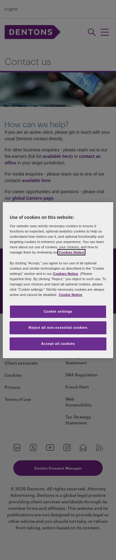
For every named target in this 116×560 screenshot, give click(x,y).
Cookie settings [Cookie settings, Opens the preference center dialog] (58, 311)
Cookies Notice (71, 252)
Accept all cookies (58, 343)
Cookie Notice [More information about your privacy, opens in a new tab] (70, 295)
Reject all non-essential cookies (57, 327)
